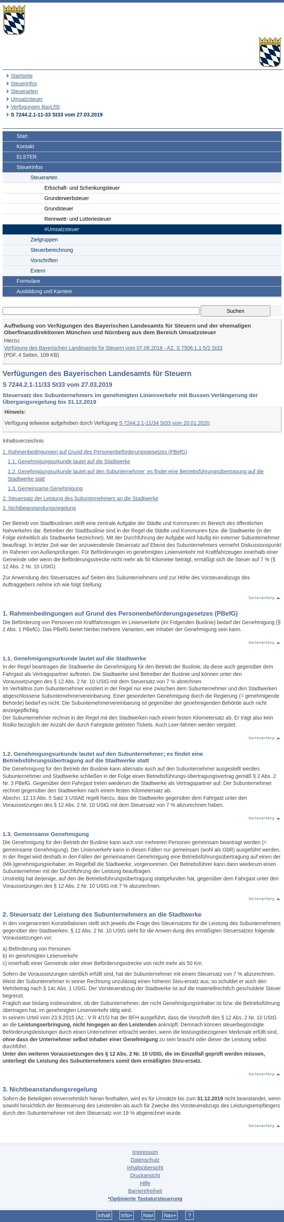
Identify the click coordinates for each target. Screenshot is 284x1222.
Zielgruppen (44, 240)
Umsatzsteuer (27, 99)
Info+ (127, 1215)
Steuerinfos (24, 84)
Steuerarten (24, 91)
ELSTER (27, 157)
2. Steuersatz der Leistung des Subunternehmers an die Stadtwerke (80, 498)
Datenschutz (145, 1160)
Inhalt (104, 1215)
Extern (37, 271)
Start (22, 136)
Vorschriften (44, 260)
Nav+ (170, 1215)
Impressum (145, 1152)
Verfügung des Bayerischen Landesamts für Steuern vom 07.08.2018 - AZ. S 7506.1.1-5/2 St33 (113, 348)
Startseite (22, 76)
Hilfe (145, 1183)
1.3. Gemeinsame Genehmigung (45, 488)
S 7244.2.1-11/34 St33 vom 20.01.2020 (164, 423)
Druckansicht (145, 1175)
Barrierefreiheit (145, 1191)
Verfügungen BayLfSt (35, 107)
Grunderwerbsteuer (66, 198)
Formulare (28, 281)
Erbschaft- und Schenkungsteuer (82, 188)
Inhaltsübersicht (145, 1168)
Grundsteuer (58, 208)
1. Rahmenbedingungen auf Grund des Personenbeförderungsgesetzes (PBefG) (95, 452)
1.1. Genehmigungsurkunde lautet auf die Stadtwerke (69, 461)
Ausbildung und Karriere (44, 291)
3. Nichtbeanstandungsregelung (39, 508)
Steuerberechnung (51, 250)
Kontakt (25, 146)
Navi (148, 1215)
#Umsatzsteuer (61, 229)
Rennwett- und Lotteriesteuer (77, 219)
